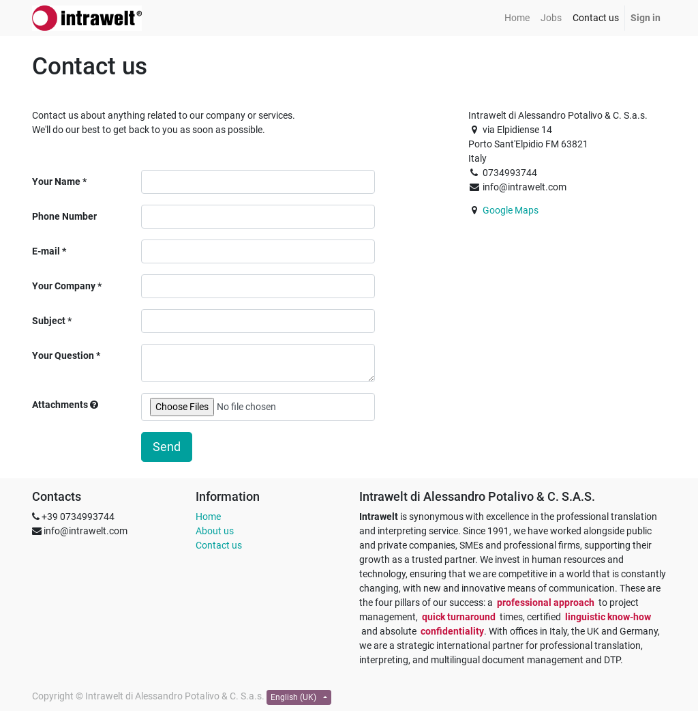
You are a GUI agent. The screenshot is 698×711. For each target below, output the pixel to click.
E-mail (46, 251)
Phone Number (64, 216)
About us (215, 530)
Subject (48, 320)
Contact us (219, 545)
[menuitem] (517, 18)
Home (208, 516)
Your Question (63, 355)
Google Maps (510, 210)
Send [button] (167, 447)
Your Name (56, 181)
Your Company (63, 285)
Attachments (65, 404)
